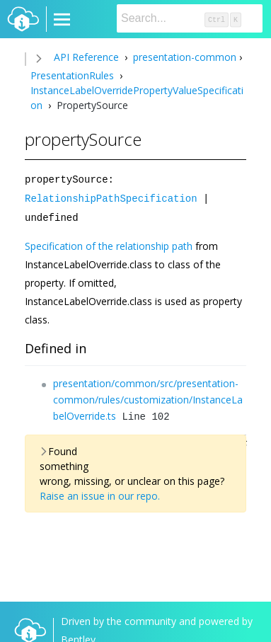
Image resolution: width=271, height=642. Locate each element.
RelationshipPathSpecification (111, 197)
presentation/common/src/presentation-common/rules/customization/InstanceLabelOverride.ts (148, 397)
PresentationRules (73, 75)
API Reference (86, 57)
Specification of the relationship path (108, 244)
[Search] (190, 18)
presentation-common (183, 57)
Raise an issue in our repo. (100, 493)
